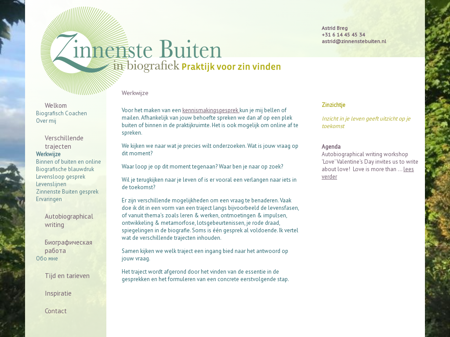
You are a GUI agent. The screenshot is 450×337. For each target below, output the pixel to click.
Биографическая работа (68, 246)
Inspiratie (58, 293)
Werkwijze (48, 154)
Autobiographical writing (69, 220)
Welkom (56, 105)
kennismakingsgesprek (211, 110)
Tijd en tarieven (67, 275)
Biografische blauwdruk (65, 169)
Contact (56, 311)
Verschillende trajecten (64, 142)
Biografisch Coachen (61, 113)
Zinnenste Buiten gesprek (67, 191)
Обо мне (47, 258)
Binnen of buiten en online (68, 161)
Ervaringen (49, 199)
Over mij (46, 121)
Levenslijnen (51, 184)
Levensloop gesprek (60, 176)
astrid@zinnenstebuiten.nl (354, 41)
